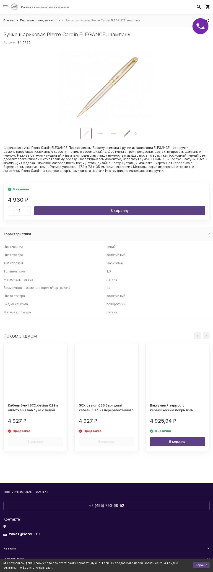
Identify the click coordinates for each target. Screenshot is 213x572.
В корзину (119, 210)
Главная (8, 20)
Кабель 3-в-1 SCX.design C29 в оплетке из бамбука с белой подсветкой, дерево (33, 410)
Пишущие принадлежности (40, 20)
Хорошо (201, 565)
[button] (136, 133)
